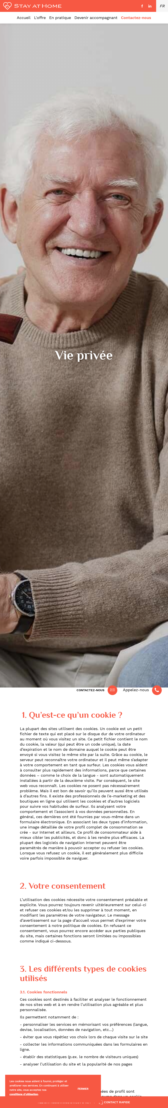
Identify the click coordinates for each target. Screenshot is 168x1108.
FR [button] (162, 6)
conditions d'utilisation (23, 1094)
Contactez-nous (90, 690)
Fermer (83, 1088)
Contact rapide (114, 1102)
